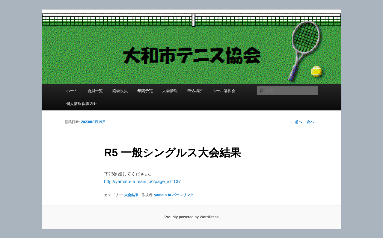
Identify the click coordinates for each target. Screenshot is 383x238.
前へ (296, 122)
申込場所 (195, 91)
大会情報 (170, 91)
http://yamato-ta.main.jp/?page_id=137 (142, 181)
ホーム (72, 91)
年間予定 (145, 91)
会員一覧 (95, 91)
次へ (312, 122)
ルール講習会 (223, 91)
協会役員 (120, 91)
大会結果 (131, 195)
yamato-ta (162, 195)
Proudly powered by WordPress (191, 217)
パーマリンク (183, 195)
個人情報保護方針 (81, 103)
